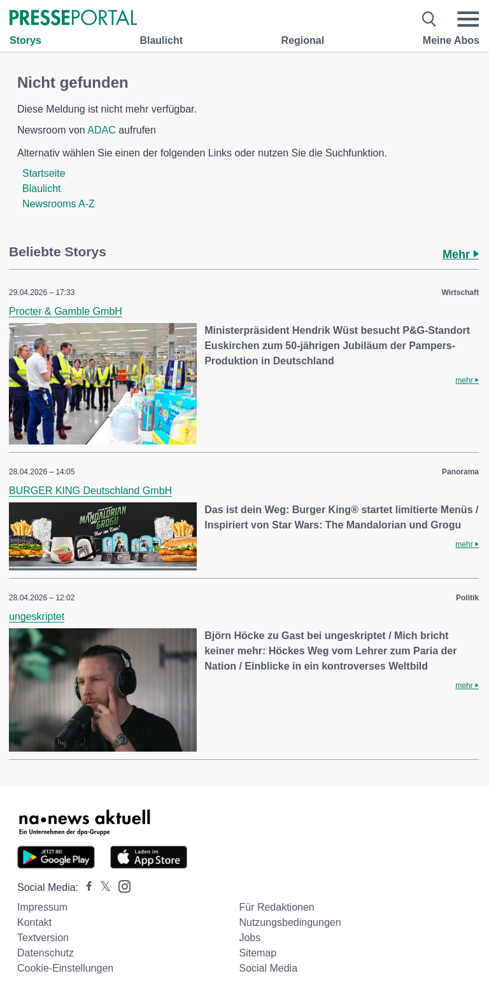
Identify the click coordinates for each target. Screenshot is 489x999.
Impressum (42, 907)
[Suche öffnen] (429, 19)
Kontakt (34, 922)
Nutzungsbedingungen (290, 922)
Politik (467, 597)
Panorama (460, 471)
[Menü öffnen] (468, 19)
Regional (303, 40)
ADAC (101, 130)
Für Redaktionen (276, 907)
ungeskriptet (36, 616)
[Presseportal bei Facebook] (85, 887)
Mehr (461, 254)
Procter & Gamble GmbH (65, 311)
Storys (25, 40)
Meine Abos (451, 40)
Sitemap (257, 952)
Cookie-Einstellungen (65, 968)
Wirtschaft (460, 292)
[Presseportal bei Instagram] (121, 885)
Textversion (43, 937)
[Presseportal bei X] (101, 887)
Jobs (249, 937)
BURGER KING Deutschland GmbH (90, 490)
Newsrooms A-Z (58, 203)
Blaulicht (161, 40)
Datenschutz (45, 952)
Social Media (268, 968)
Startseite (44, 173)
